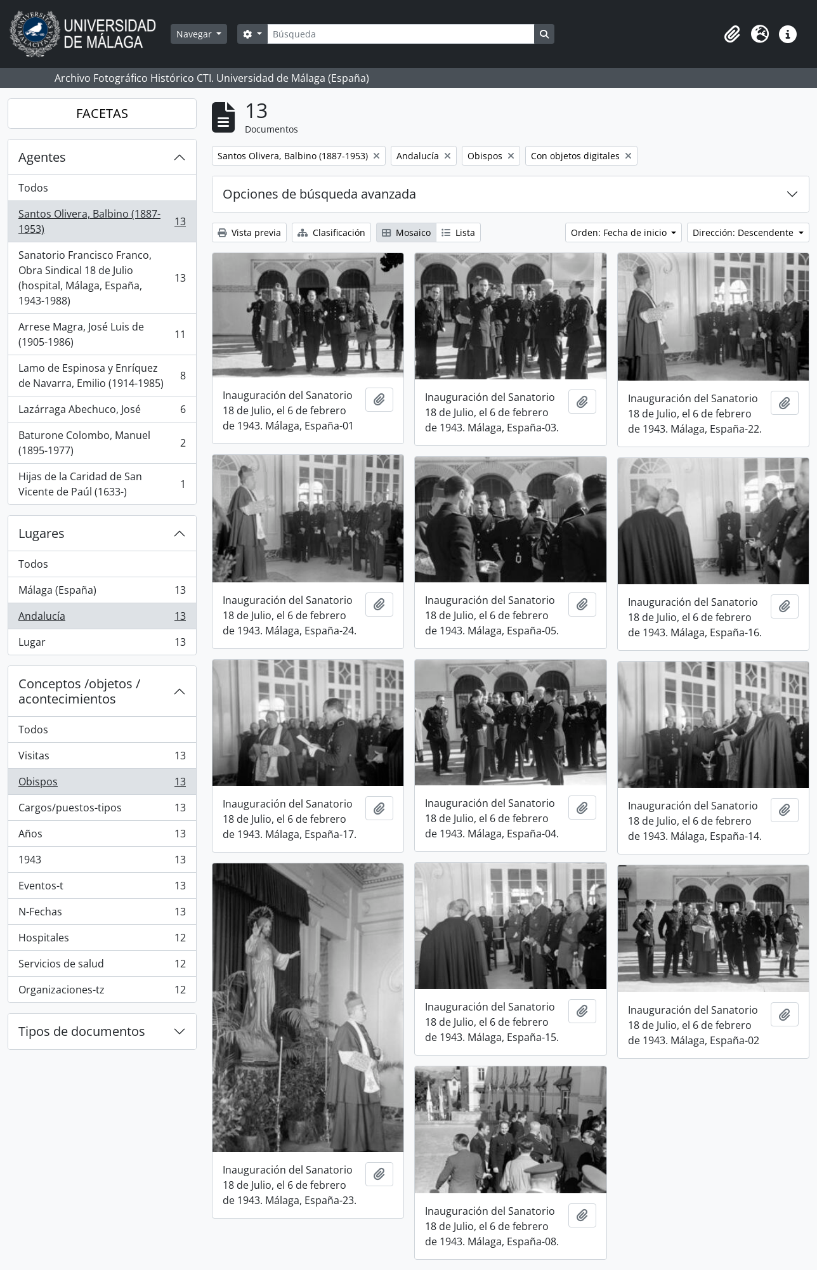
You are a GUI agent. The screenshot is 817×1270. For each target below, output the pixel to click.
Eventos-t (102, 888)
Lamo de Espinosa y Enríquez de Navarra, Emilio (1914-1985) (102, 375)
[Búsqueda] (401, 34)
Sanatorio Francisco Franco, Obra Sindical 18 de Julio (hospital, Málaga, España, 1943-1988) (102, 278)
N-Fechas (102, 914)
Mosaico (406, 232)
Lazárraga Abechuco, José (102, 412)
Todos (33, 188)
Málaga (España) (102, 592)
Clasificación (331, 232)
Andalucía (102, 618)
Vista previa (249, 232)
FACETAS (102, 113)
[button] (732, 34)
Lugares (41, 533)
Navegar (195, 34)
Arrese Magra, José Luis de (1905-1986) (102, 334)
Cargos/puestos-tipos (102, 810)
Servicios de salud (102, 966)
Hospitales (102, 940)
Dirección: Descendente (744, 232)
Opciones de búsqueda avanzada (319, 193)
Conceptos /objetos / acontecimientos (79, 691)
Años (102, 836)
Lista (458, 232)
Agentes (42, 157)
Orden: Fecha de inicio (620, 232)
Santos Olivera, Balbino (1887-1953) (102, 221)
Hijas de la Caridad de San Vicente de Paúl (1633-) (102, 484)
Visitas (102, 758)
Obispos (102, 784)
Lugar (102, 644)
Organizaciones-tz (102, 992)
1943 (102, 862)
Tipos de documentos (81, 1031)
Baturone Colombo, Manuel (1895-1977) (102, 442)
